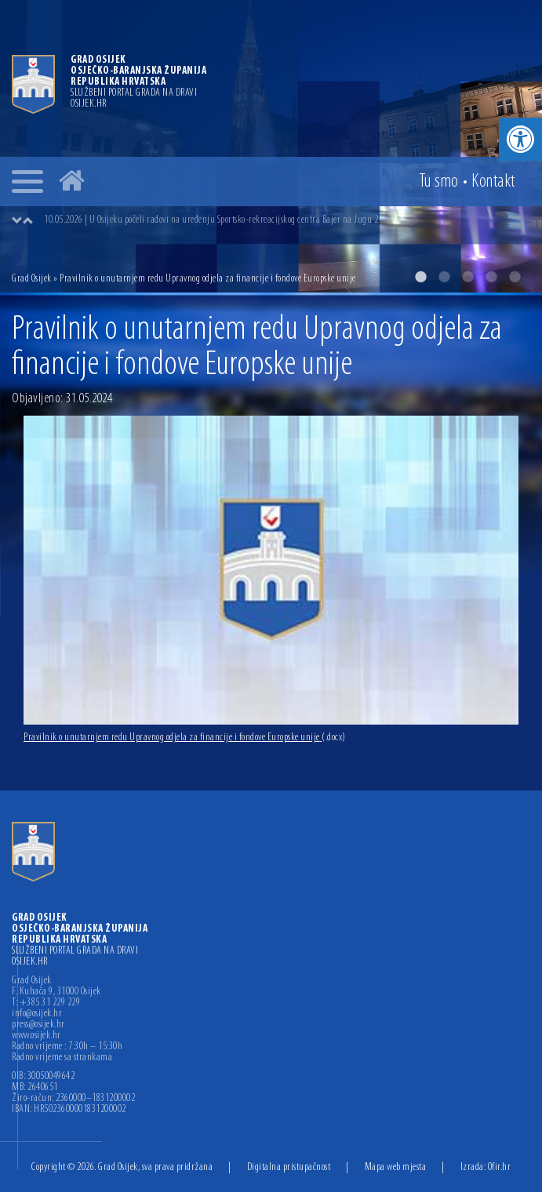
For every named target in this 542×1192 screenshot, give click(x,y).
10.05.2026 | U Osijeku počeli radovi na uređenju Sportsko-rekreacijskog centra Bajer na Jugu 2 (211, 220)
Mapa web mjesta (396, 1167)
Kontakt (493, 182)
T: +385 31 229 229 (46, 1003)
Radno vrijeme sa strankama (62, 1057)
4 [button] (491, 277)
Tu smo (439, 182)
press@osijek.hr (38, 1024)
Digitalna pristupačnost (289, 1167)
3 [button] (467, 277)
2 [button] (444, 277)
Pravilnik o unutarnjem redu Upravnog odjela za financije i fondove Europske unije (185, 737)
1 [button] (420, 277)
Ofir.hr (499, 1167)
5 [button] (514, 277)
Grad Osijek (32, 279)
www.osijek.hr (36, 1035)
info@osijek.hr (37, 1013)
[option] (271, 146)
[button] (520, 139)
